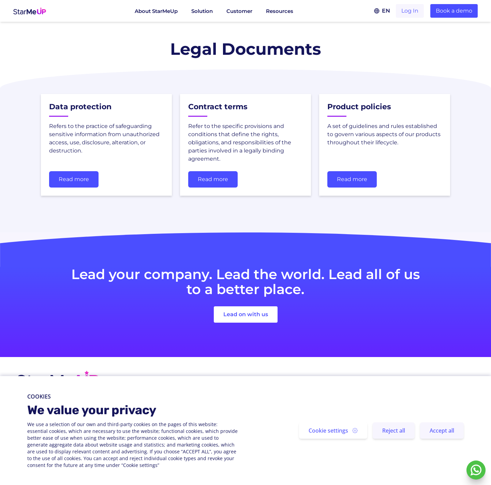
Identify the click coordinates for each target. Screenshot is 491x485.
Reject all (393, 430)
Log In (409, 10)
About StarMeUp (156, 11)
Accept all (442, 430)
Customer (239, 11)
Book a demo (454, 10)
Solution (202, 11)
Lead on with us (245, 314)
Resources (279, 11)
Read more (74, 179)
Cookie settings (333, 430)
